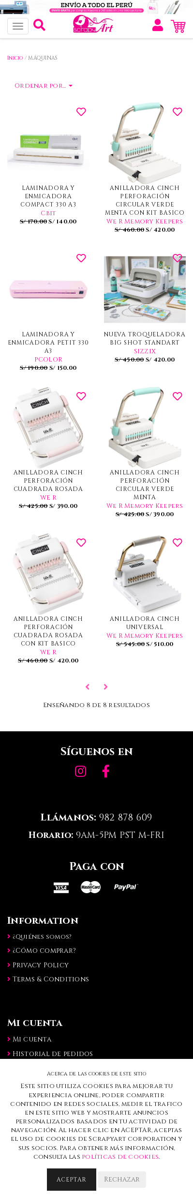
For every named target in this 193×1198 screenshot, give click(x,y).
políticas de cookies (120, 1156)
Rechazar (122, 1179)
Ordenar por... (44, 85)
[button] (39, 27)
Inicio (15, 58)
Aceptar (72, 1179)
